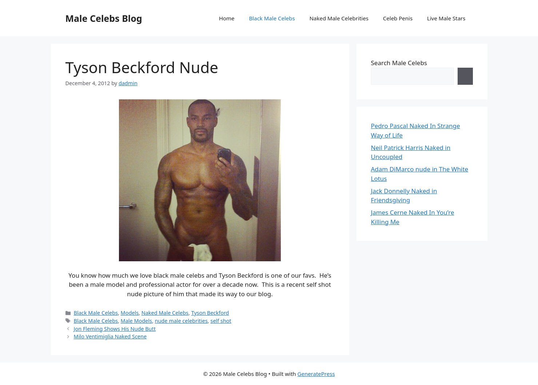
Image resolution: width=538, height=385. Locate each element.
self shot (220, 320)
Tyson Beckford (210, 312)
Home (227, 18)
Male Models (136, 320)
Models (130, 312)
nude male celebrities (181, 320)
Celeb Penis (398, 18)
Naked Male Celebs (165, 312)
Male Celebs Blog (103, 18)
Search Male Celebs (399, 63)
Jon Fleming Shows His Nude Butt (115, 328)
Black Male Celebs (272, 18)
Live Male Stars (446, 18)
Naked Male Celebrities (339, 18)
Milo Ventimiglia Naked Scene (110, 336)
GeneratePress (316, 373)
